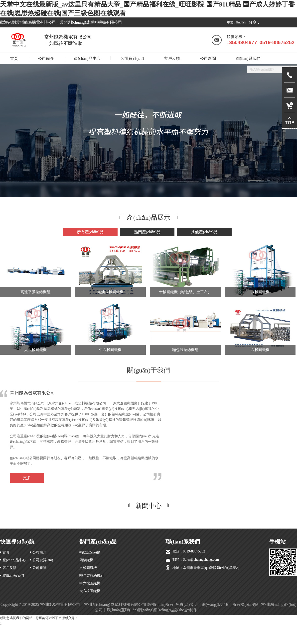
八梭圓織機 (260, 292)
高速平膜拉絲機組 (35, 292)
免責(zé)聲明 (187, 604)
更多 (27, 478)
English (241, 22)
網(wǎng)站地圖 (215, 604)
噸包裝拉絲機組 (185, 350)
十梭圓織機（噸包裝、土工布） (185, 292)
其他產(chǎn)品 (204, 232)
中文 (230, 22)
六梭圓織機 (260, 350)
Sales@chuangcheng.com (201, 559)
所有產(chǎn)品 (90, 232)
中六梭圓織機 (110, 350)
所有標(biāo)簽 (245, 604)
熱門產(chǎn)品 (147, 232)
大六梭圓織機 (35, 350)
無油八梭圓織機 (110, 292)
